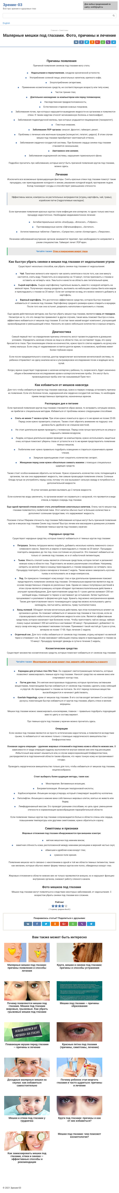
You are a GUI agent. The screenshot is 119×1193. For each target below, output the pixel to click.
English (6, 23)
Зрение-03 (12, 4)
